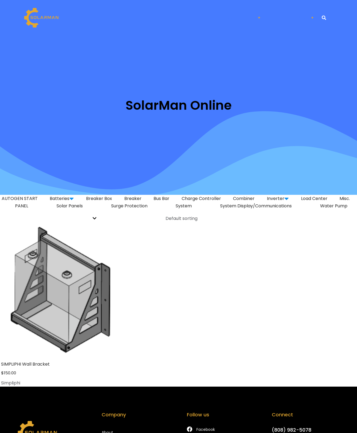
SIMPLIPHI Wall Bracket (25, 364)
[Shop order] (178, 218)
